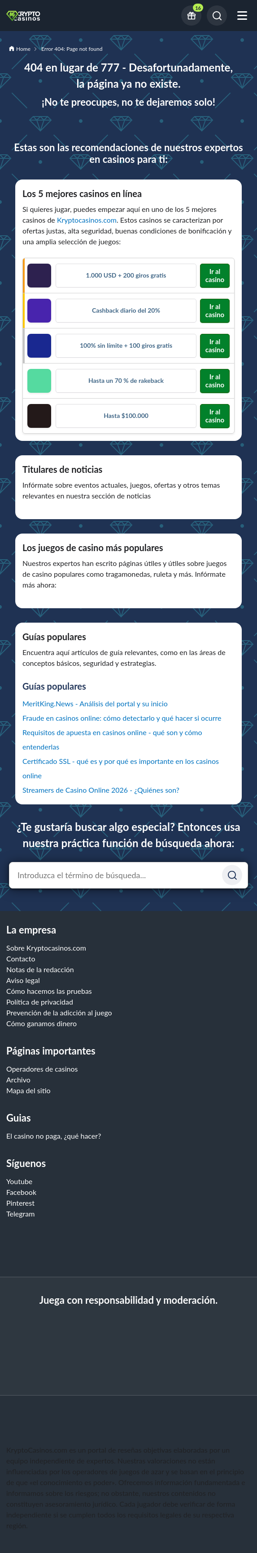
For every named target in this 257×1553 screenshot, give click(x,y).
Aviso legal (23, 980)
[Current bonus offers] (191, 15)
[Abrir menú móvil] (242, 15)
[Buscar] (217, 15)
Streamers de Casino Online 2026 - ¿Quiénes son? (100, 789)
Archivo (18, 1079)
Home (23, 48)
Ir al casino (214, 275)
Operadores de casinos (42, 1068)
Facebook (21, 1192)
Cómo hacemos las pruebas (49, 991)
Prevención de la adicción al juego (59, 1012)
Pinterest (20, 1202)
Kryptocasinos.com (87, 219)
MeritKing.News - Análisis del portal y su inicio (95, 703)
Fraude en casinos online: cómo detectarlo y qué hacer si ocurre (122, 718)
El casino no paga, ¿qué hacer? (53, 1135)
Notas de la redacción (40, 969)
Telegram (20, 1213)
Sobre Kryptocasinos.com (46, 947)
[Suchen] (232, 875)
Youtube (19, 1181)
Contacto (20, 958)
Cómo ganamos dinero (41, 1023)
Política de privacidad (39, 1001)
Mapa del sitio (28, 1090)
